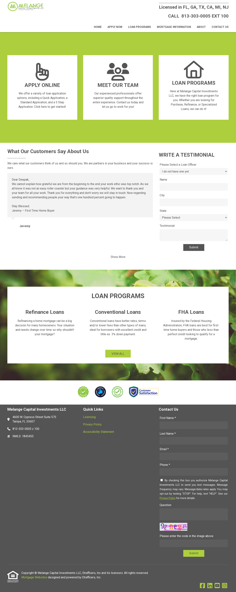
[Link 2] (118, 87)
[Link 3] (194, 87)
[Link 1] (42, 87)
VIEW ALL (118, 353)
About (201, 27)
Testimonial (167, 225)
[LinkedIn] (209, 586)
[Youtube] (217, 586)
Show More (118, 256)
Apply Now (114, 27)
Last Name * (168, 433)
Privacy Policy (168, 498)
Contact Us (220, 27)
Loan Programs (139, 27)
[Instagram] (224, 586)
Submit (193, 247)
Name (163, 179)
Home (98, 27)
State (163, 211)
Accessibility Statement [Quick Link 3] (98, 432)
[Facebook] (202, 586)
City (162, 195)
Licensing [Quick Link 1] (89, 417)
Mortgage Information (174, 27)
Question (165, 505)
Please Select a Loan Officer (178, 164)
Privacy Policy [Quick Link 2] (92, 424)
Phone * (165, 465)
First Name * (168, 418)
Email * (164, 449)
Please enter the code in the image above (186, 536)
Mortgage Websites (34, 577)
